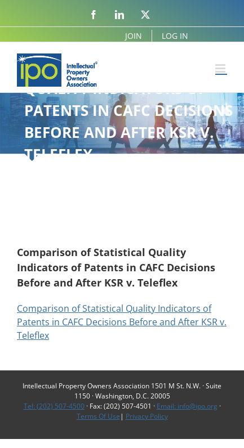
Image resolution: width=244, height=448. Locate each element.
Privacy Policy (147, 416)
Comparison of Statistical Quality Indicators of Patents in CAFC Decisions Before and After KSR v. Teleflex (122, 322)
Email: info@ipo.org (187, 406)
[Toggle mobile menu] (221, 68)
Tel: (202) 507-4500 (54, 406)
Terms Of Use (98, 416)
